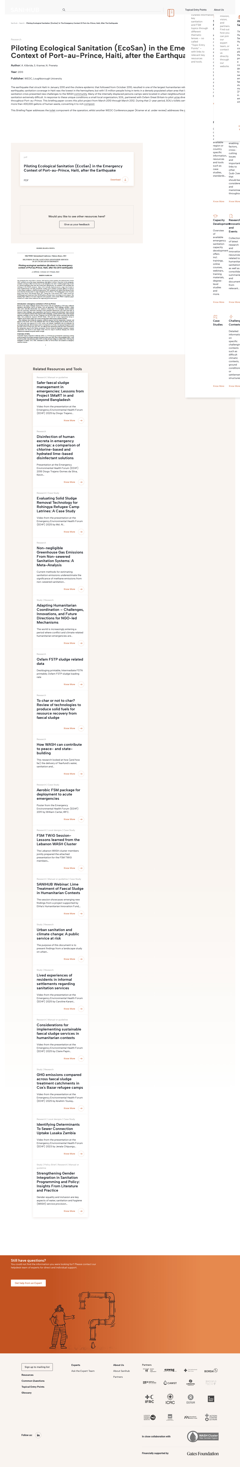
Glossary (27, 1392)
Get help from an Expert (28, 1283)
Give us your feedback (77, 224)
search (22, 23)
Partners (118, 1376)
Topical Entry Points (33, 1386)
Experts (75, 1365)
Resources (28, 1374)
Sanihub (14, 23)
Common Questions (33, 1380)
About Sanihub (121, 1371)
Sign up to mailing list (37, 1367)
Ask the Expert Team (83, 1371)
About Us (118, 1365)
